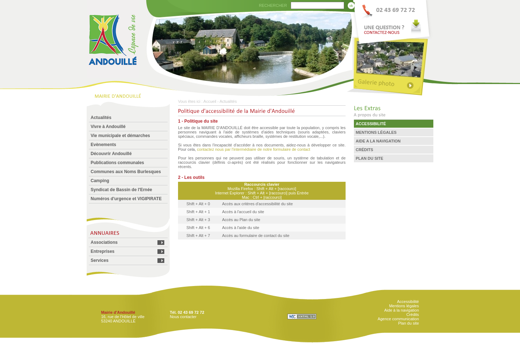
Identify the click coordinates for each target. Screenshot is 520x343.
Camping (100, 180)
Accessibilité (408, 301)
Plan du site (408, 323)
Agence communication (398, 319)
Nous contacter (183, 317)
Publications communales (117, 162)
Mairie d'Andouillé (118, 312)
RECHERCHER (273, 5)
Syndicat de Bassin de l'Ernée (121, 189)
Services (99, 260)
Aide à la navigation (401, 310)
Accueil (209, 101)
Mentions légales (404, 306)
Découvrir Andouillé (111, 153)
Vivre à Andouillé (108, 126)
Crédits (412, 314)
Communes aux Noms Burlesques (126, 171)
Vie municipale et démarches (120, 135)
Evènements (103, 144)
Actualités (101, 117)
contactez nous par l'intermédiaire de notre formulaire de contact (253, 149)
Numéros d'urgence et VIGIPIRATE (126, 198)
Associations (104, 242)
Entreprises (102, 251)
